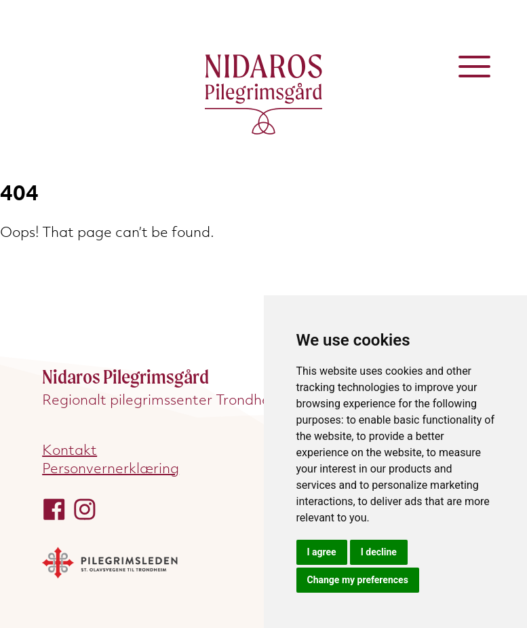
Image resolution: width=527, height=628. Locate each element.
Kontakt (69, 450)
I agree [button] (321, 552)
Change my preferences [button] (357, 579)
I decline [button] (379, 552)
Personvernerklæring (110, 468)
